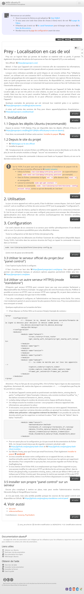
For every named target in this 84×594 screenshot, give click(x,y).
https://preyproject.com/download (19, 112)
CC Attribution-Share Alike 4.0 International (14, 585)
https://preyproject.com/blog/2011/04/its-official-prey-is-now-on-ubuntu (34, 130)
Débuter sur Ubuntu (10, 550)
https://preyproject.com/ (28, 63)
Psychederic (30, 515)
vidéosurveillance (76, 39)
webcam (59, 39)
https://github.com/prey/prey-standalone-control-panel (46, 498)
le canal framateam (45, 25)
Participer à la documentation (13, 552)
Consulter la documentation (13, 567)
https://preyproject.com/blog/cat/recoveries (23, 105)
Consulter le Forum (10, 569)
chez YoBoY (55, 18)
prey (63, 134)
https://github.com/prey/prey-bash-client (27, 446)
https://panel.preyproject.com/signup (47, 269)
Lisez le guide (8, 571)
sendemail (21, 454)
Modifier (75, 114)
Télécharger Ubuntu (10, 556)
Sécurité (12, 508)
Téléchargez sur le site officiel (23, 143)
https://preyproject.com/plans (18, 274)
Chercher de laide (9, 565)
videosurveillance (16, 511)
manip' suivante (51, 169)
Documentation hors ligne (12, 554)
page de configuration (39, 30)
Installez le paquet (51, 134)
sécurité (66, 39)
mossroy (21, 515)
